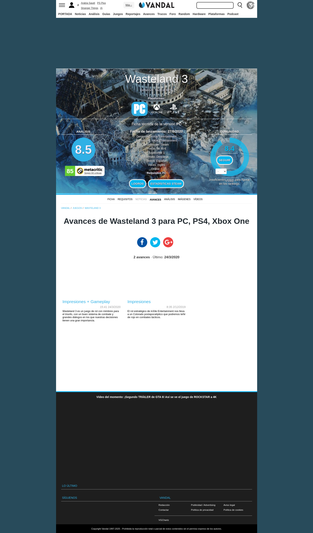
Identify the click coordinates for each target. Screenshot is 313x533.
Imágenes (184, 199)
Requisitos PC (156, 173)
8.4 (230, 148)
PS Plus (101, 3)
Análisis (94, 14)
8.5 (83, 149)
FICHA (111, 199)
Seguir (224, 160)
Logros (138, 183)
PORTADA (65, 14)
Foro (172, 14)
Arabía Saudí (88, 3)
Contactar (164, 509)
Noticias (80, 14)
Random (184, 14)
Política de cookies (233, 509)
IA (101, 8)
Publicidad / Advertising (203, 505)
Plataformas (216, 14)
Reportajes (133, 14)
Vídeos (198, 199)
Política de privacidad (202, 509)
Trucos (162, 14)
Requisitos (125, 199)
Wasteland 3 (156, 78)
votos (230, 181)
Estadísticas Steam (166, 183)
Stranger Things (89, 8)
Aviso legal (229, 505)
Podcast (232, 14)
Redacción (164, 505)
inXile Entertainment (164, 136)
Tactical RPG (164, 90)
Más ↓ (129, 5)
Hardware (199, 14)
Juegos (118, 14)
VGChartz (164, 520)
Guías (106, 14)
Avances (149, 14)
